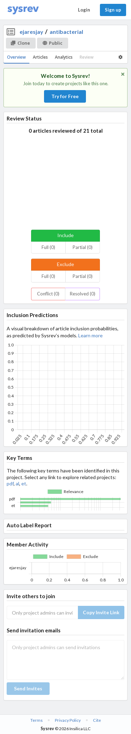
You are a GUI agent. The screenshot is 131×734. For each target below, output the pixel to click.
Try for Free (65, 96)
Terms (36, 720)
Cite (97, 720)
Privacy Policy (68, 720)
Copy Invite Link (101, 612)
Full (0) (48, 247)
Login (84, 10)
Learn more (90, 335)
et (23, 483)
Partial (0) (83, 247)
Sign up (113, 10)
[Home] (23, 10)
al (17, 483)
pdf (10, 483)
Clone (20, 43)
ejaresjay (31, 31)
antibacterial (66, 31)
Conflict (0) (48, 293)
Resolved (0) (82, 293)
